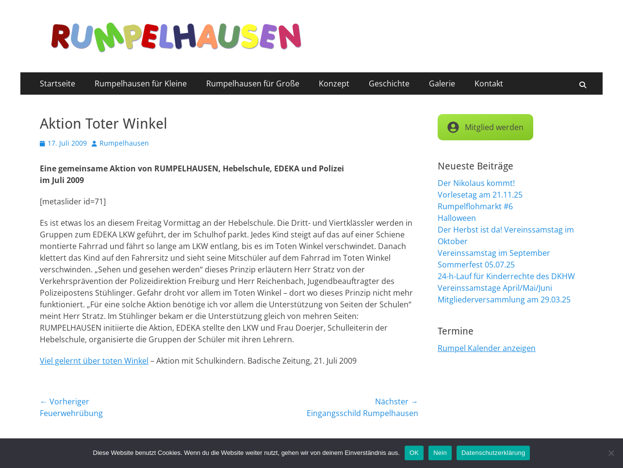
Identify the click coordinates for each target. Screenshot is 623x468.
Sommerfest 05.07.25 (476, 264)
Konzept (334, 83)
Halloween (457, 218)
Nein (440, 452)
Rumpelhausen (124, 143)
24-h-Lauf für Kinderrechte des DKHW (506, 276)
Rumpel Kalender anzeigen (487, 348)
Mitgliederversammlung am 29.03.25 (504, 299)
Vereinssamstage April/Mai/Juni (495, 288)
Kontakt (489, 83)
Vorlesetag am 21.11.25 (480, 194)
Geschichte (389, 83)
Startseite (57, 83)
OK (414, 452)
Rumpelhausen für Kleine (141, 83)
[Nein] (611, 453)
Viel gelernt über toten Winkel (94, 360)
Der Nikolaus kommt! (476, 183)
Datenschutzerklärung (493, 452)
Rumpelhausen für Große (252, 83)
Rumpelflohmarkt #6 (475, 206)
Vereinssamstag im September (494, 253)
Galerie (442, 83)
